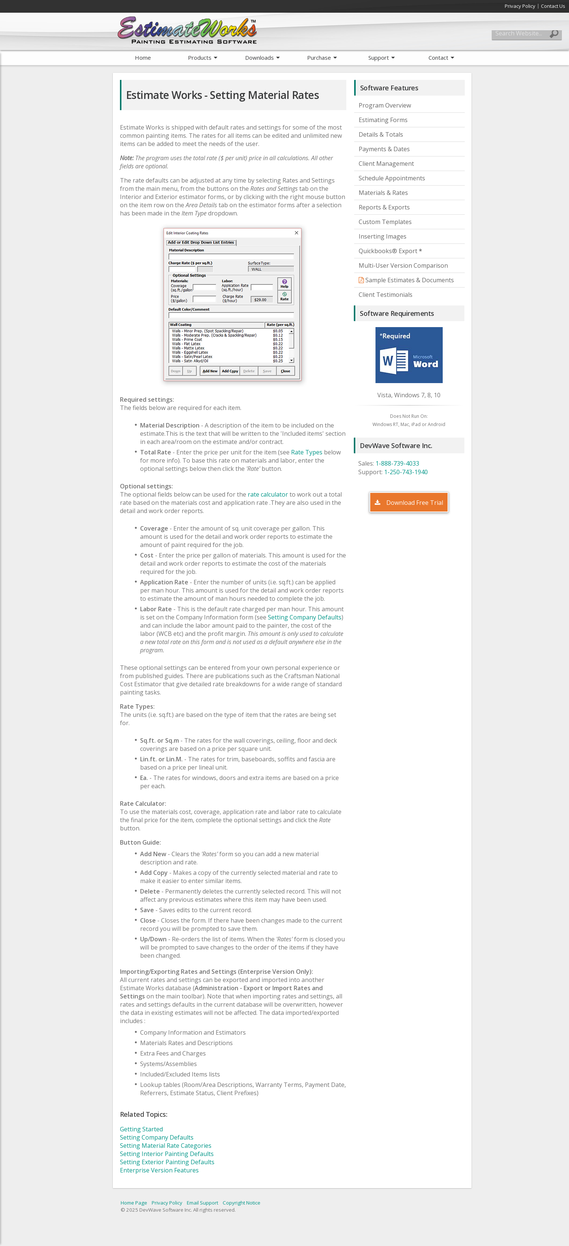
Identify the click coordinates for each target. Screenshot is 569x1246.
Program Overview (385, 105)
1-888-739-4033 (397, 463)
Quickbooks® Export (390, 251)
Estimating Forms (383, 120)
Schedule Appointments (392, 178)
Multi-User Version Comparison (403, 265)
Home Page (134, 1202)
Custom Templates (385, 222)
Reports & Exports (384, 207)
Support (378, 57)
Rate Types (306, 452)
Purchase (319, 57)
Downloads (259, 57)
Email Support (202, 1202)
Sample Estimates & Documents (406, 280)
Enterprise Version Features (159, 1170)
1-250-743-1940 (406, 472)
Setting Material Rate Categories (165, 1145)
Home (143, 57)
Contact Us (553, 6)
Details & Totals (381, 134)
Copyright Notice (241, 1202)
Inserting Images (382, 236)
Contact (438, 57)
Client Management (386, 163)
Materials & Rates (383, 193)
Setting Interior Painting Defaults (167, 1154)
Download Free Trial (409, 503)
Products (199, 57)
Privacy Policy (520, 6)
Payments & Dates (384, 149)
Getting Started (141, 1129)
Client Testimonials (385, 294)
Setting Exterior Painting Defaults (167, 1162)
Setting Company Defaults (304, 617)
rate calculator (268, 494)
